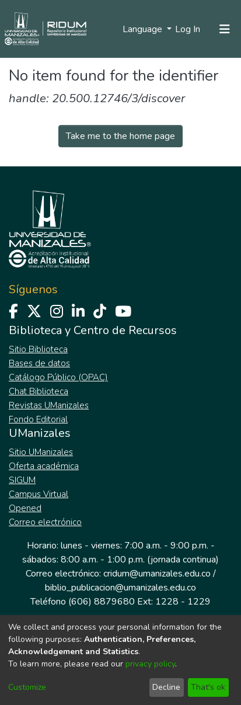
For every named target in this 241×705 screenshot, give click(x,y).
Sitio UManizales (41, 452)
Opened (25, 508)
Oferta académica (44, 466)
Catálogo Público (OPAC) (58, 377)
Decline (166, 687)
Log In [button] (188, 29)
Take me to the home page (120, 136)
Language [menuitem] (144, 29)
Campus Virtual (38, 494)
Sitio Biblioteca (38, 349)
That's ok (208, 687)
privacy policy (150, 663)
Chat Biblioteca (38, 391)
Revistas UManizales (49, 405)
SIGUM (22, 480)
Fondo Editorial (38, 419)
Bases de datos (39, 363)
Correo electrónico (45, 522)
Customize (27, 687)
